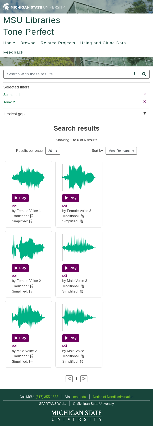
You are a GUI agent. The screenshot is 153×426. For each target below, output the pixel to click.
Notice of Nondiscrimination (113, 397)
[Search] (67, 74)
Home (9, 43)
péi (14, 205)
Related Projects (58, 43)
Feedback (13, 52)
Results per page (29, 151)
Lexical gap (14, 114)
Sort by (97, 151)
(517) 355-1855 (47, 397)
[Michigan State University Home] (34, 7)
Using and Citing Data (103, 43)
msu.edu (79, 397)
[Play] (20, 198)
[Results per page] (52, 151)
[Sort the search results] (121, 151)
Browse (28, 43)
